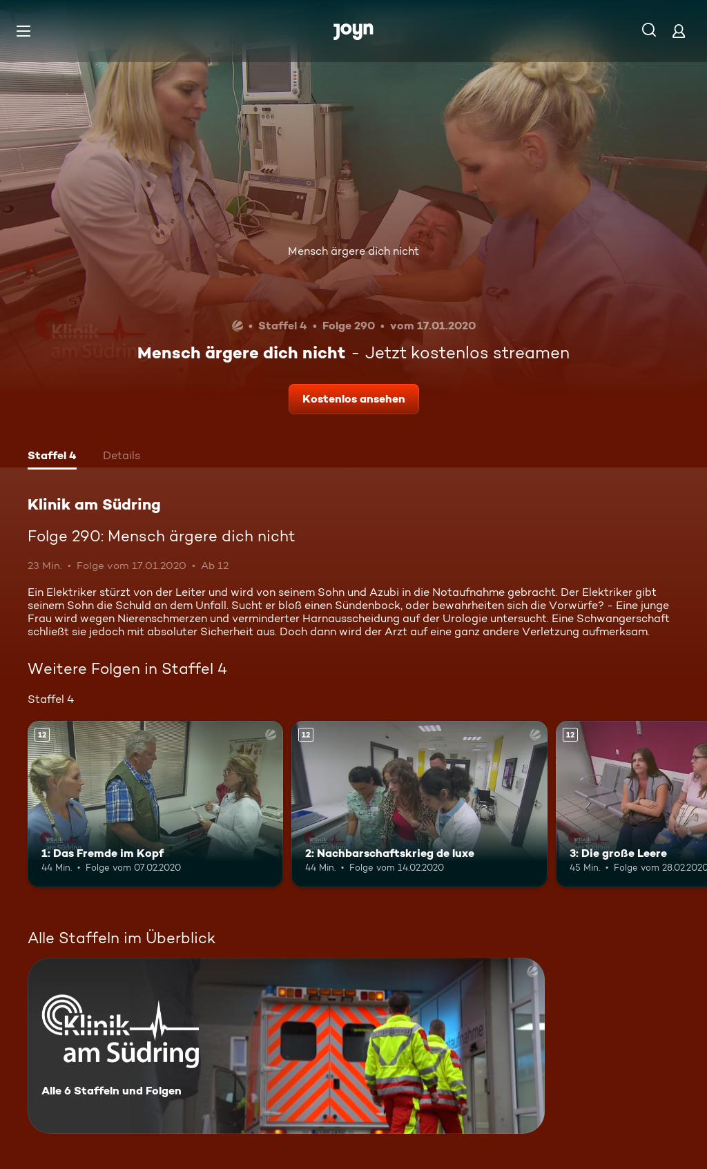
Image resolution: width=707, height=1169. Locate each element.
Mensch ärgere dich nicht (353, 251)
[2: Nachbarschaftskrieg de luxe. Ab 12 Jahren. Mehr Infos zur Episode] (419, 804)
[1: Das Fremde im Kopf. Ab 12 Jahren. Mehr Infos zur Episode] (155, 804)
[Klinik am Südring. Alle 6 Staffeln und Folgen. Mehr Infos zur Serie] (286, 1046)
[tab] (52, 457)
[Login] (678, 31)
